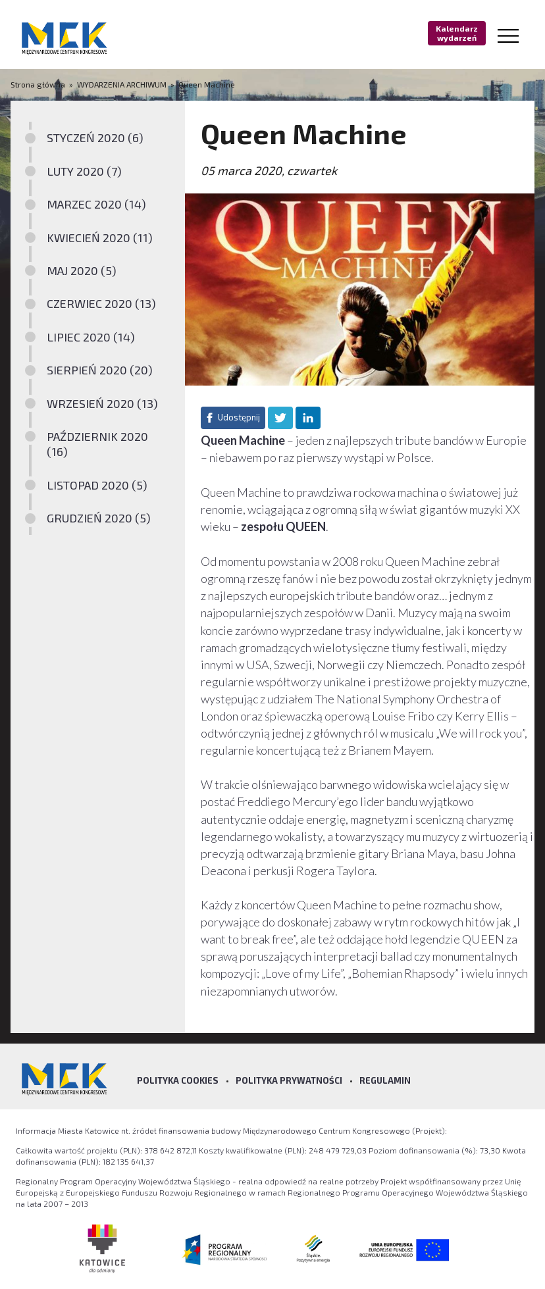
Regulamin (385, 1080)
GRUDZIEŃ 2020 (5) (99, 518)
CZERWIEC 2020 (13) (101, 303)
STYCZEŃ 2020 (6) (95, 137)
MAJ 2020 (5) (82, 270)
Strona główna (39, 84)
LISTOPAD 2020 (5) (97, 485)
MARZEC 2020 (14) (96, 204)
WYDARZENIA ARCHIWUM (122, 84)
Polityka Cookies (178, 1080)
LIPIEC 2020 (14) (91, 337)
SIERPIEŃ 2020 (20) (100, 370)
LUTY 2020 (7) (84, 171)
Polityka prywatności (289, 1080)
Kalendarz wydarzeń (457, 33)
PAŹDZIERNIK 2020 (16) (97, 444)
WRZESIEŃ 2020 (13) (102, 403)
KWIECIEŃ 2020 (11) (100, 237)
